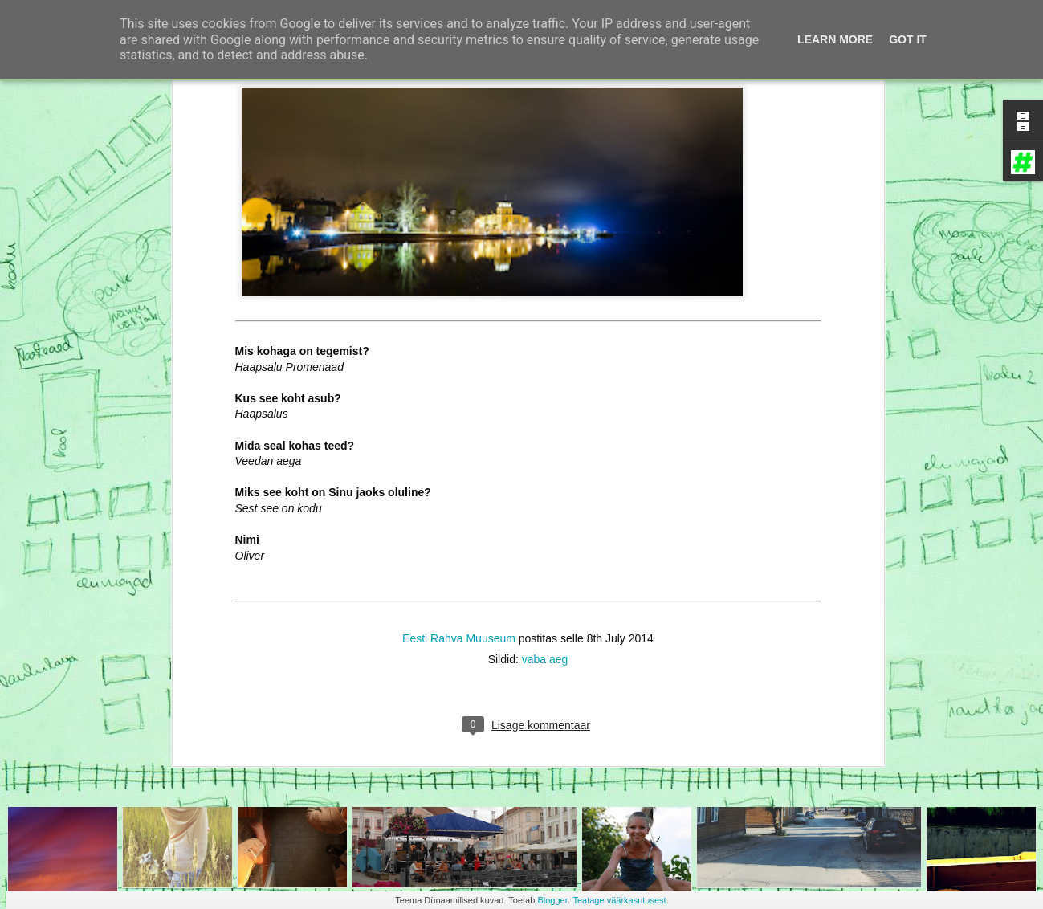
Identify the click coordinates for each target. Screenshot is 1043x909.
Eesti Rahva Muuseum (458, 513)
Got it (908, 39)
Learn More (835, 39)
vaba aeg (545, 534)
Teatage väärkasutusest (619, 900)
